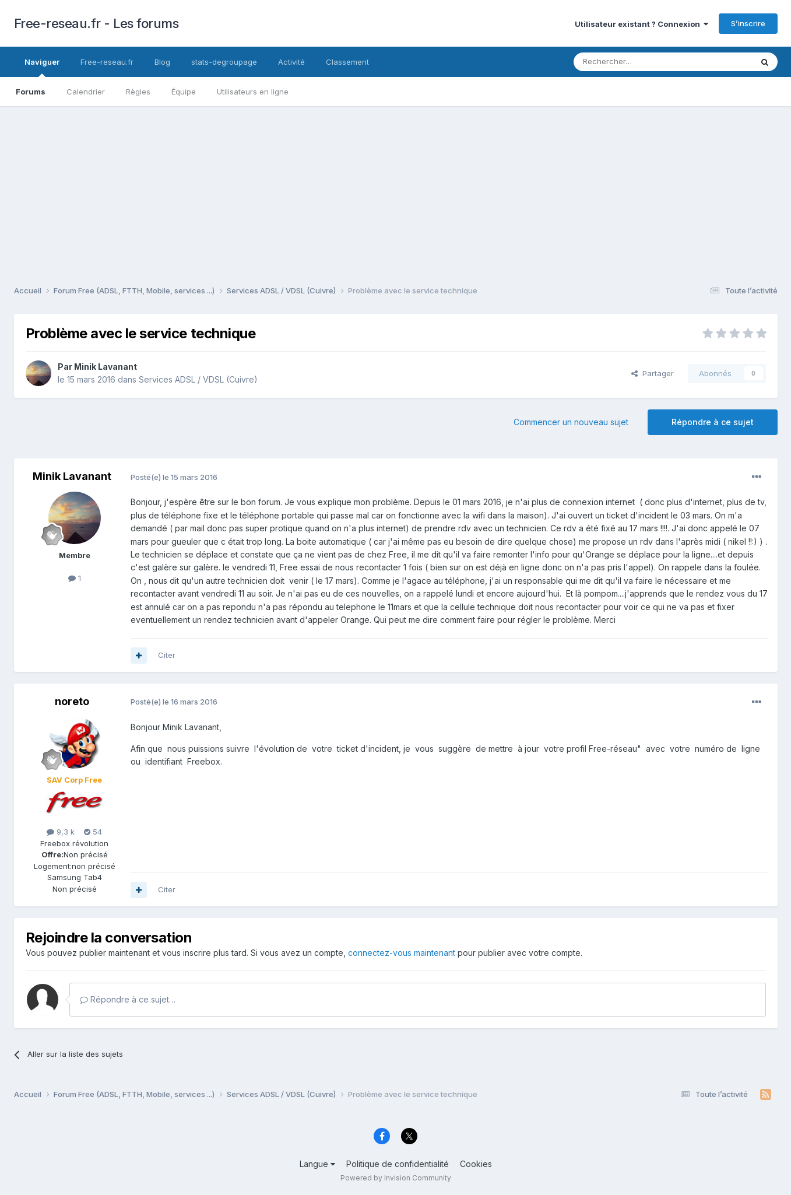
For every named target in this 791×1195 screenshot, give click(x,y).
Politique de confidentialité (397, 1164)
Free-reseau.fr (106, 61)
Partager (652, 373)
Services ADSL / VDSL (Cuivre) (198, 379)
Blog (162, 61)
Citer (166, 655)
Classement (347, 61)
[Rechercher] (637, 61)
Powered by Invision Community (395, 1177)
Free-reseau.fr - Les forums (96, 23)
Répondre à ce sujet (713, 422)
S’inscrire (748, 23)
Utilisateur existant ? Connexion (641, 24)
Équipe (183, 91)
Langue (317, 1164)
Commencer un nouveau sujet (571, 422)
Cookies (476, 1164)
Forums (30, 91)
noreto (72, 701)
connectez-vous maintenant (401, 953)
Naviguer (41, 67)
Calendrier (85, 91)
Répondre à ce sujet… (127, 999)
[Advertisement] (396, 187)
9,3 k (61, 831)
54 (93, 831)
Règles (138, 91)
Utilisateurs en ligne (253, 91)
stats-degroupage (224, 61)
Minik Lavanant (105, 367)
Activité (291, 61)
